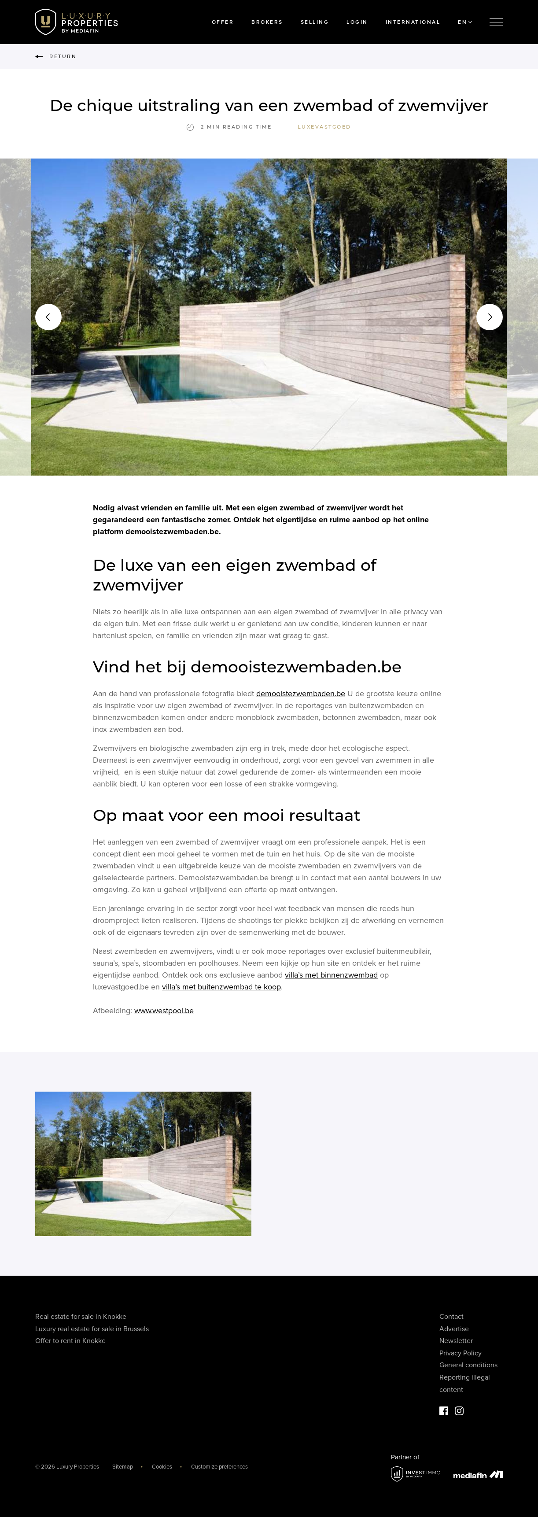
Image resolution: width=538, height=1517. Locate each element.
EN (465, 22)
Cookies (162, 1466)
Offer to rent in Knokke (70, 1340)
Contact (451, 1316)
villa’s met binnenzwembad (331, 977)
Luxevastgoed (324, 127)
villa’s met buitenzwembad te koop (221, 989)
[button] (48, 317)
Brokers (267, 22)
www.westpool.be (164, 1013)
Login (357, 22)
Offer (223, 22)
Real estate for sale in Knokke (80, 1316)
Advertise (454, 1329)
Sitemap (122, 1466)
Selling (315, 22)
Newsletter (456, 1340)
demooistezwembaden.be (300, 696)
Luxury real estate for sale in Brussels (92, 1329)
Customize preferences (219, 1466)
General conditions (468, 1365)
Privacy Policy (460, 1353)
